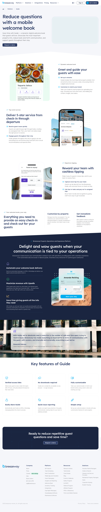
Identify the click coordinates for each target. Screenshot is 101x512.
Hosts (83, 480)
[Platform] (20, 3)
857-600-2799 (30, 481)
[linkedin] (15, 472)
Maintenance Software (51, 495)
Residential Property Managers (90, 477)
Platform (10, 9)
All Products (48, 468)
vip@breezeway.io (31, 483)
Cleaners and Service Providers (87, 474)
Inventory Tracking (50, 485)
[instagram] (7, 472)
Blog (65, 476)
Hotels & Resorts (86, 471)
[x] (11, 472)
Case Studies (67, 473)
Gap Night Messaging (50, 490)
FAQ (27, 476)
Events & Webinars (68, 478)
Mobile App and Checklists (51, 476)
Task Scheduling (49, 471)
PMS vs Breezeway (69, 490)
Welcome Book (49, 483)
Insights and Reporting (51, 481)
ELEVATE (66, 483)
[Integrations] (39, 3)
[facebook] (3, 472)
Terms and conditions (92, 503)
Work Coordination (49, 473)
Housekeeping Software (51, 493)
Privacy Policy (81, 503)
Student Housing (86, 485)
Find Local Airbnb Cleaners (70, 493)
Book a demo (29, 478)
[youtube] (19, 472)
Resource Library (68, 468)
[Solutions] (29, 3)
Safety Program (68, 481)
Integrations (48, 488)
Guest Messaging (49, 478)
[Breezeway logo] (11, 466)
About (27, 468)
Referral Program (68, 485)
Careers (28, 473)
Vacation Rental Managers (89, 468)
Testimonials (67, 471)
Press (27, 471)
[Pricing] (46, 3)
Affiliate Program (68, 488)
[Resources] (54, 3)
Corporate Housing (87, 482)
